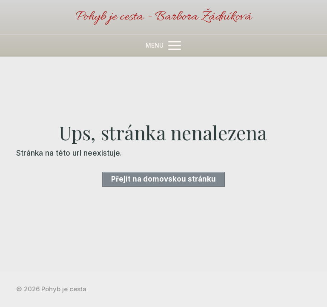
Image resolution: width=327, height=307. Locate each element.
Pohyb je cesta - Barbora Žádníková (163, 17)
